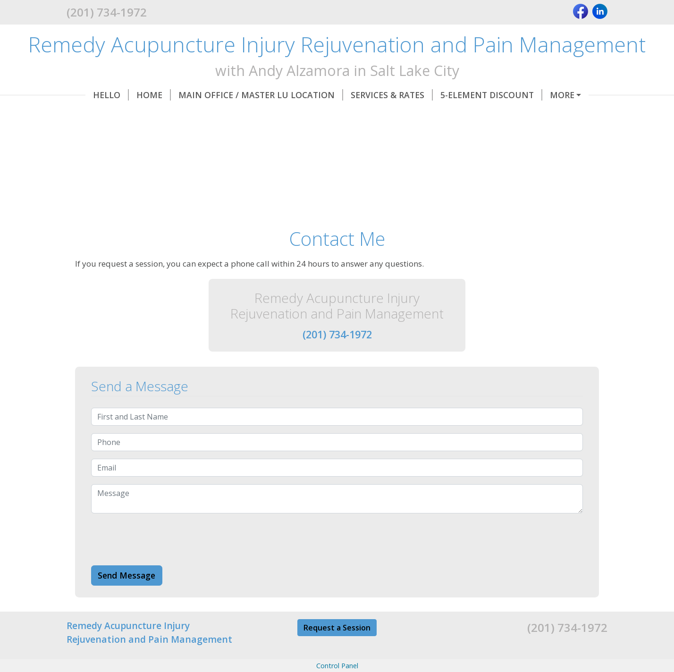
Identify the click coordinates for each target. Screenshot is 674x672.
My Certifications (165, 114)
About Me (317, 114)
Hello (92, 95)
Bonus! (371, 114)
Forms (550, 95)
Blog (411, 114)
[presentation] (163, 559)
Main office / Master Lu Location (242, 95)
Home (135, 95)
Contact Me (251, 114)
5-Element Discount (472, 95)
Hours (93, 114)
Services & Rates (373, 95)
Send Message (126, 595)
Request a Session (337, 647)
